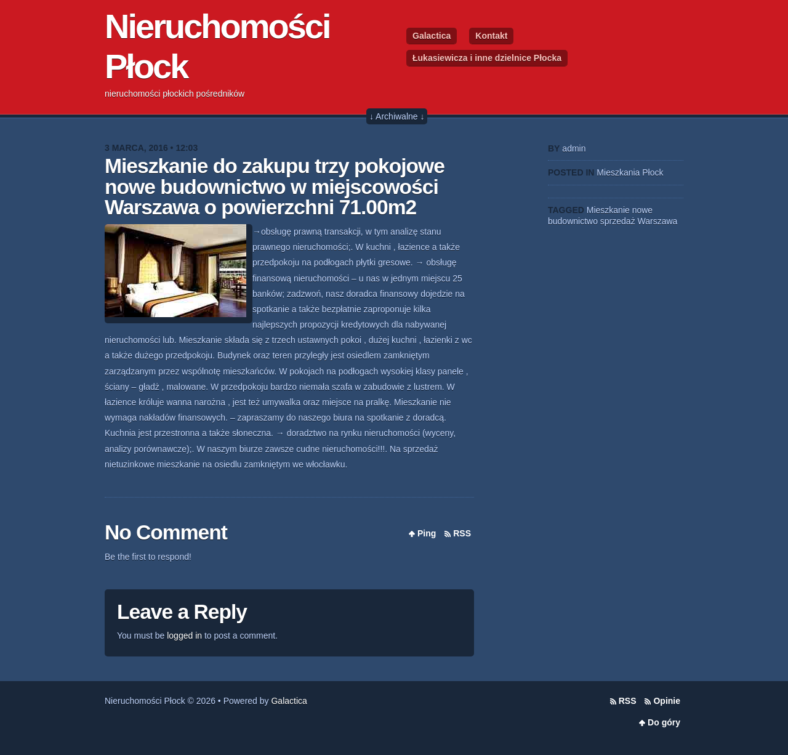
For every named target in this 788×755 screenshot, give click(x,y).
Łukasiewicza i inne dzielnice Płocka (486, 58)
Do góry (664, 722)
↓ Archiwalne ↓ (396, 116)
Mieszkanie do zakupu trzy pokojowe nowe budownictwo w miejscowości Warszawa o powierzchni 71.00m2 (274, 187)
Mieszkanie (608, 210)
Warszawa (658, 221)
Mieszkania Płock (630, 172)
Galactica (431, 36)
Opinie (666, 701)
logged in (184, 635)
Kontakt (491, 36)
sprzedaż (617, 221)
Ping (426, 533)
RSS (462, 533)
